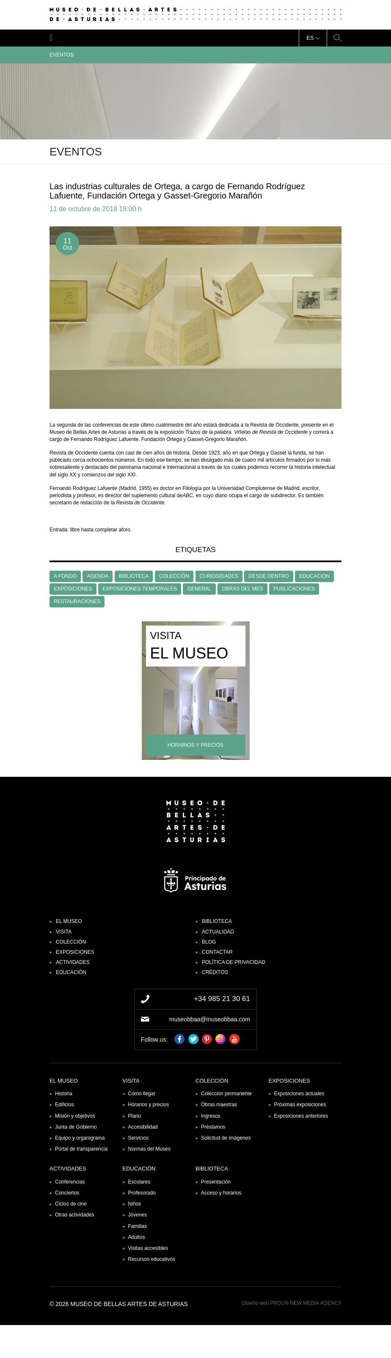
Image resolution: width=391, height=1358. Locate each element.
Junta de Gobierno (76, 1127)
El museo (69, 921)
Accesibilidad (143, 1127)
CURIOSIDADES (219, 576)
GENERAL (199, 589)
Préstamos (213, 1127)
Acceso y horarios (221, 1193)
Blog (209, 942)
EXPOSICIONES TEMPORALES (139, 589)
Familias (137, 1226)
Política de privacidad (233, 962)
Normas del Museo (149, 1149)
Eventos (195, 55)
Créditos (215, 972)
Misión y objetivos (75, 1116)
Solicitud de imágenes (226, 1138)
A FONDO (65, 576)
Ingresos (210, 1116)
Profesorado (142, 1193)
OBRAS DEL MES (242, 589)
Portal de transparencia (81, 1149)
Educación (71, 972)
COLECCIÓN (174, 576)
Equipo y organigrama (80, 1138)
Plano (134, 1116)
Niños (134, 1204)
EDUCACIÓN (314, 576)
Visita (64, 932)
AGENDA (97, 576)
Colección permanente (226, 1094)
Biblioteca (217, 921)
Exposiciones (75, 952)
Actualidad (218, 932)
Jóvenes (137, 1215)
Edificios (64, 1105)
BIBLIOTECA (134, 576)
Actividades (73, 962)
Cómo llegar (142, 1094)
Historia (63, 1094)
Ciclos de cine (71, 1204)
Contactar (217, 952)
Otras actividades (74, 1215)
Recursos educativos (151, 1259)
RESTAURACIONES (77, 601)
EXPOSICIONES (73, 589)
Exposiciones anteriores (301, 1116)
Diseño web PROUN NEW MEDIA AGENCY (291, 1303)
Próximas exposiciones (300, 1105)
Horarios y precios (148, 1105)
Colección (71, 942)
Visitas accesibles (148, 1248)
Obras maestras (219, 1105)
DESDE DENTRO (268, 576)
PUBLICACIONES (293, 589)
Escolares (139, 1182)
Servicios (138, 1138)
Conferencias (70, 1182)
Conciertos (67, 1193)
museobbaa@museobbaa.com (209, 1019)
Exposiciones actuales (299, 1094)
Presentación (216, 1182)
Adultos (136, 1237)
